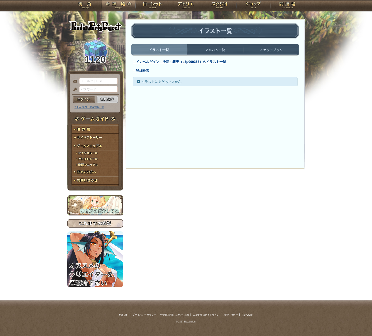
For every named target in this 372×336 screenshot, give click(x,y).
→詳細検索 (141, 71)
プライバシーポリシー (144, 314)
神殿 (118, 6)
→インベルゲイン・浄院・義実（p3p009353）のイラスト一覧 (179, 62)
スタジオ (220, 6)
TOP (84, 6)
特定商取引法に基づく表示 (174, 314)
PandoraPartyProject (95, 26)
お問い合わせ (95, 180)
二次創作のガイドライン (206, 314)
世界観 (95, 129)
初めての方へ (95, 172)
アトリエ (186, 6)
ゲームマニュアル (95, 146)
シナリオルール (95, 153)
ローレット (152, 6)
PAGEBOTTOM (360, 323)
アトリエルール (95, 159)
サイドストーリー (95, 138)
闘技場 (287, 6)
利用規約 (123, 314)
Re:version (247, 314)
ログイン (84, 99)
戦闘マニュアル (95, 165)
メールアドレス (74, 81)
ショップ (253, 6)
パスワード (74, 89)
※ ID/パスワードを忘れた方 (89, 107)
